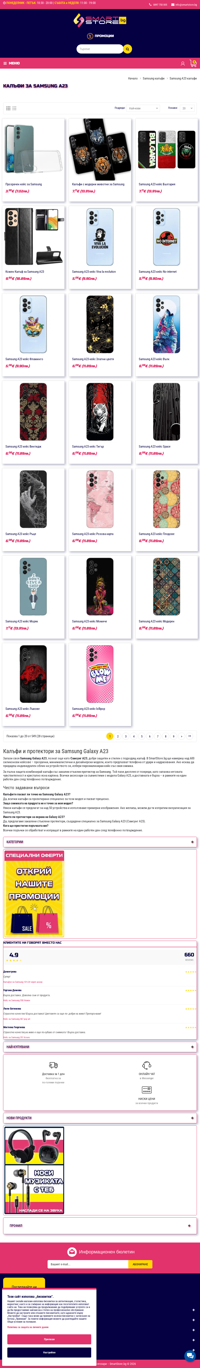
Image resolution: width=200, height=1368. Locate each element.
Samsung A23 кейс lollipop (88, 709)
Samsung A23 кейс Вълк (154, 359)
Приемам (49, 1339)
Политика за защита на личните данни (27, 1327)
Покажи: (173, 107)
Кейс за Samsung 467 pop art (16, 1019)
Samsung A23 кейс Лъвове (22, 709)
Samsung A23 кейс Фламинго (24, 359)
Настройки (49, 1352)
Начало (133, 78)
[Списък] (15, 108)
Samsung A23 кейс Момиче (89, 621)
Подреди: (120, 107)
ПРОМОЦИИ (104, 36)
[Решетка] (8, 108)
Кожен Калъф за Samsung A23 (24, 272)
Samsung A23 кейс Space (154, 446)
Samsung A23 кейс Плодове (156, 534)
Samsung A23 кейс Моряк (21, 621)
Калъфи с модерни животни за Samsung (98, 184)
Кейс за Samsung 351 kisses (16, 1037)
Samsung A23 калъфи (183, 78)
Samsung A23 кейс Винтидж (23, 446)
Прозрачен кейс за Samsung (23, 184)
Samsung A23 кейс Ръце (20, 534)
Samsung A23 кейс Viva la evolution (94, 272)
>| (189, 736)
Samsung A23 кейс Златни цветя (93, 359)
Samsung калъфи (154, 78)
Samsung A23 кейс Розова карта (92, 534)
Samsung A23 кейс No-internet (158, 272)
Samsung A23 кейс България (157, 184)
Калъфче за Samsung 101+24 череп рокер (22, 982)
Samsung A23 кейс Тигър (88, 446)
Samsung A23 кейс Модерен (156, 621)
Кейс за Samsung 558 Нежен (16, 1000)
